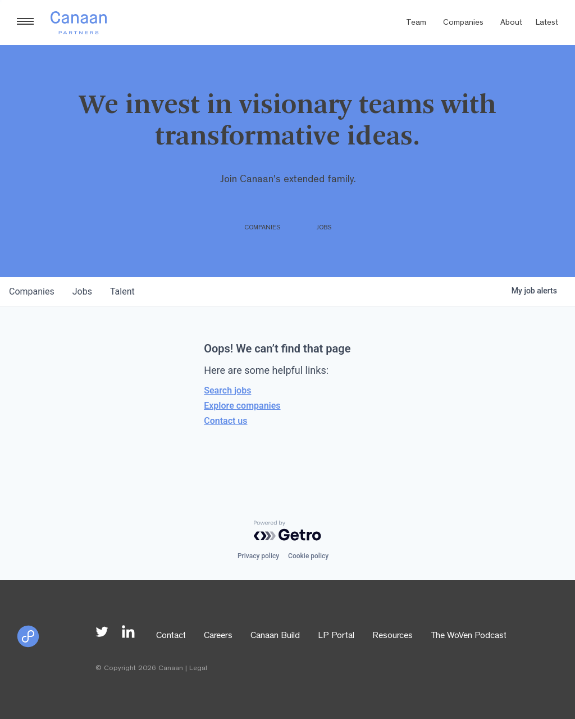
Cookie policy (308, 556)
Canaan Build (275, 636)
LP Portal (336, 636)
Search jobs (227, 390)
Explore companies (242, 405)
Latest (547, 23)
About (511, 23)
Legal (198, 668)
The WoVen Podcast (468, 636)
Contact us (225, 420)
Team (416, 23)
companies (31, 291)
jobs (82, 291)
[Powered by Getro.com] (287, 531)
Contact (171, 636)
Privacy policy (258, 556)
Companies (463, 23)
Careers (218, 636)
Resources (392, 636)
